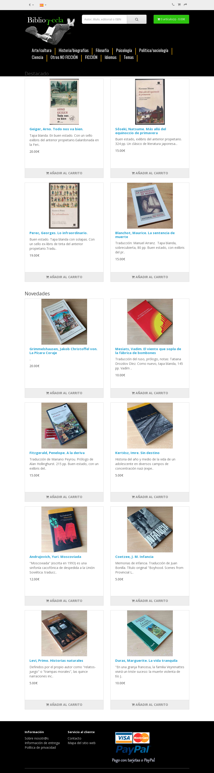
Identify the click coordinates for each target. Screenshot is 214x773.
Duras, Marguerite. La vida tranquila (146, 660)
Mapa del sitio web (82, 743)
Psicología (124, 50)
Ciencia (37, 57)
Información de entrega (42, 743)
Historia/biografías (73, 50)
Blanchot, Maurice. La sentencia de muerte (145, 234)
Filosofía (102, 50)
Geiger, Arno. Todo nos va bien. (56, 129)
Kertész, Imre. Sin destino (137, 452)
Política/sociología (153, 50)
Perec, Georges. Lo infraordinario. (58, 232)
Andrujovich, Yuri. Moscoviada (55, 556)
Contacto (74, 738)
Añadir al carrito (64, 173)
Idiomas (110, 57)
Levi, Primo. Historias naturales (56, 660)
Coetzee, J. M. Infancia (134, 556)
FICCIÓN (91, 57)
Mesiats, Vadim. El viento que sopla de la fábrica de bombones (148, 350)
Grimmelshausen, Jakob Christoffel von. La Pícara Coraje (63, 350)
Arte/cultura (41, 50)
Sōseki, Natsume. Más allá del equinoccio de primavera (140, 131)
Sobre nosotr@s (37, 738)
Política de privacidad (40, 747)
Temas (129, 57)
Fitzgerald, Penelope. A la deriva (57, 452)
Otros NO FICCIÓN (64, 57)
